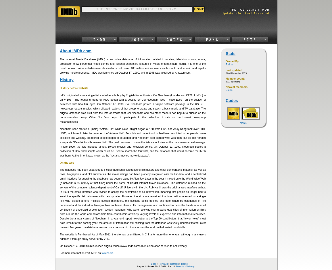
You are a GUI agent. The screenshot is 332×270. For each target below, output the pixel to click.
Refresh (174, 263)
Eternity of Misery (185, 266)
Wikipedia (107, 253)
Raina (229, 64)
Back (153, 263)
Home (184, 263)
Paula (229, 90)
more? (243, 123)
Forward (163, 263)
